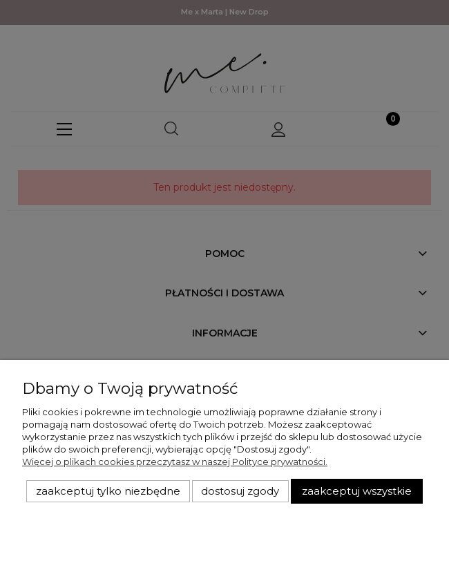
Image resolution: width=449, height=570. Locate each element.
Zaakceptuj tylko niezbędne (108, 491)
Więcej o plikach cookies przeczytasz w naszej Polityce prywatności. (174, 461)
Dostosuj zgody (240, 491)
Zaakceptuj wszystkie (357, 491)
